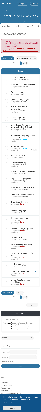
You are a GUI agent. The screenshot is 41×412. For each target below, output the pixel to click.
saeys (22, 157)
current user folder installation (19, 108)
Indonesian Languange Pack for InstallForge (23, 137)
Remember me (8, 361)
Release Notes (6, 388)
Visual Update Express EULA (11, 394)
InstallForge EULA (7, 391)
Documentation (6, 385)
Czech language (18, 117)
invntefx (23, 129)
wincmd (23, 102)
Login (3, 346)
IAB (21, 213)
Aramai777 (24, 87)
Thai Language (17, 146)
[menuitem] (9, 3)
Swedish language (18, 155)
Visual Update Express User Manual (20, 281)
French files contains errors (22, 187)
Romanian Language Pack (22, 229)
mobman (23, 119)
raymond (23, 173)
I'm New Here (16, 237)
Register (10, 346)
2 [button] (23, 63)
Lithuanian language (20, 271)
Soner (22, 204)
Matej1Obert (24, 79)
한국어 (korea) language (21, 99)
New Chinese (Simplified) (21, 245)
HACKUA (23, 165)
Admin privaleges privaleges (23, 171)
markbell (23, 140)
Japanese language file (21, 179)
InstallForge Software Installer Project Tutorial (21, 126)
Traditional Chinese (19, 202)
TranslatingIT (24, 189)
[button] (26, 63)
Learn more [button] (7, 402)
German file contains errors (22, 195)
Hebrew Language (18, 211)
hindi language (17, 264)
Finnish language (18, 92)
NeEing (22, 181)
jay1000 (23, 266)
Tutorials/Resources (13, 33)
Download (4, 383)
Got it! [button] (12, 408)
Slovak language (18, 77)
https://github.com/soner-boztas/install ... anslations (19, 49)
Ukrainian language (19, 163)
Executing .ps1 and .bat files (23, 85)
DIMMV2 (23, 111)
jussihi (22, 94)
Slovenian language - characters (20, 219)
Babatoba (23, 239)
